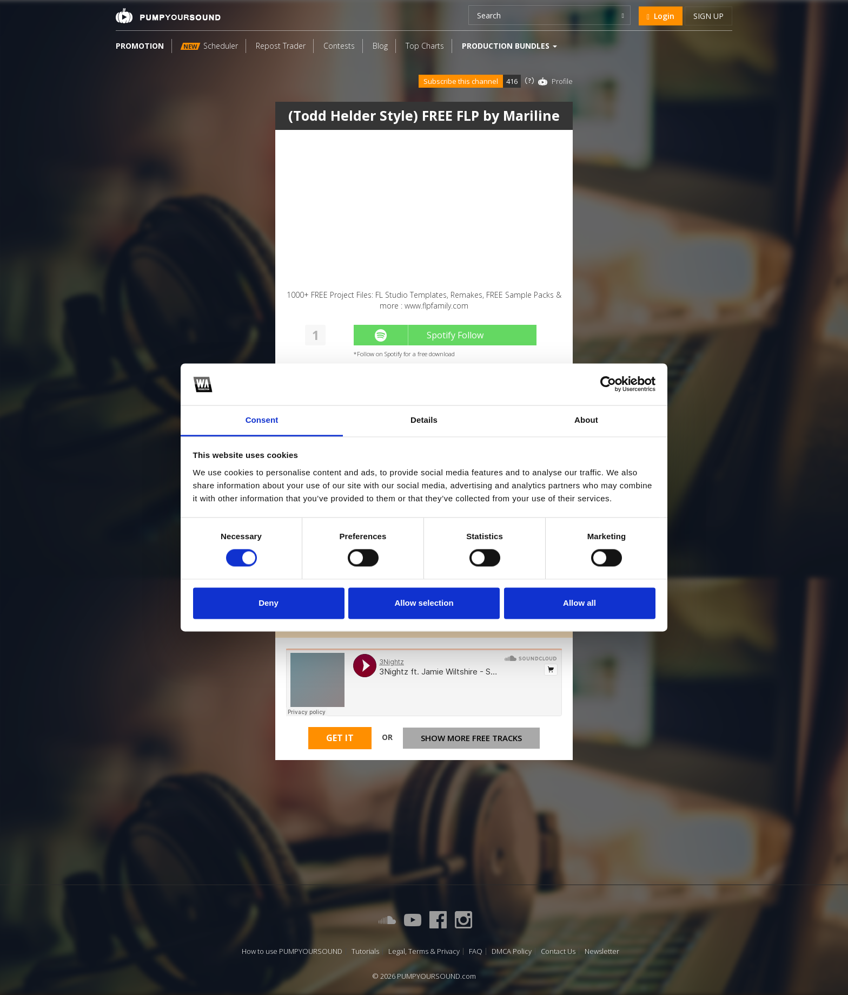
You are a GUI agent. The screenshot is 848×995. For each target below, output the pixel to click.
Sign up (708, 16)
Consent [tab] (262, 419)
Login (660, 16)
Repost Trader (281, 46)
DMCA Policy (512, 951)
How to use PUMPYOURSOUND (292, 951)
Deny (269, 602)
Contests (339, 46)
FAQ (475, 951)
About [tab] (586, 419)
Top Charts (425, 46)
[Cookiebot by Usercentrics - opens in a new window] (608, 384)
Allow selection (423, 602)
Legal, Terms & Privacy (424, 951)
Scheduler (209, 46)
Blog (380, 46)
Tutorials (365, 951)
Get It (340, 741)
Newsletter (602, 951)
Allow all (579, 602)
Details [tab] (424, 419)
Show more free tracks (471, 740)
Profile (562, 81)
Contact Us (558, 951)
